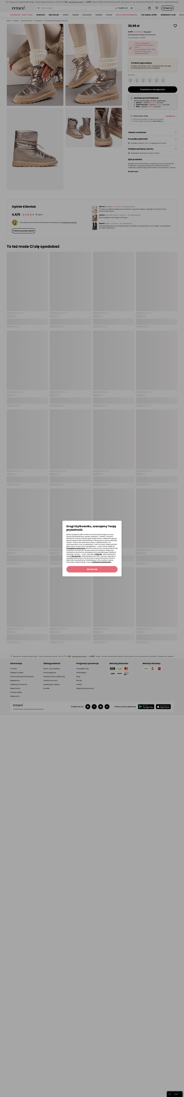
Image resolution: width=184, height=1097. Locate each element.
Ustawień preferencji (75, 548)
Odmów (98, 554)
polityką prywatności (101, 562)
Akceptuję (76, 556)
